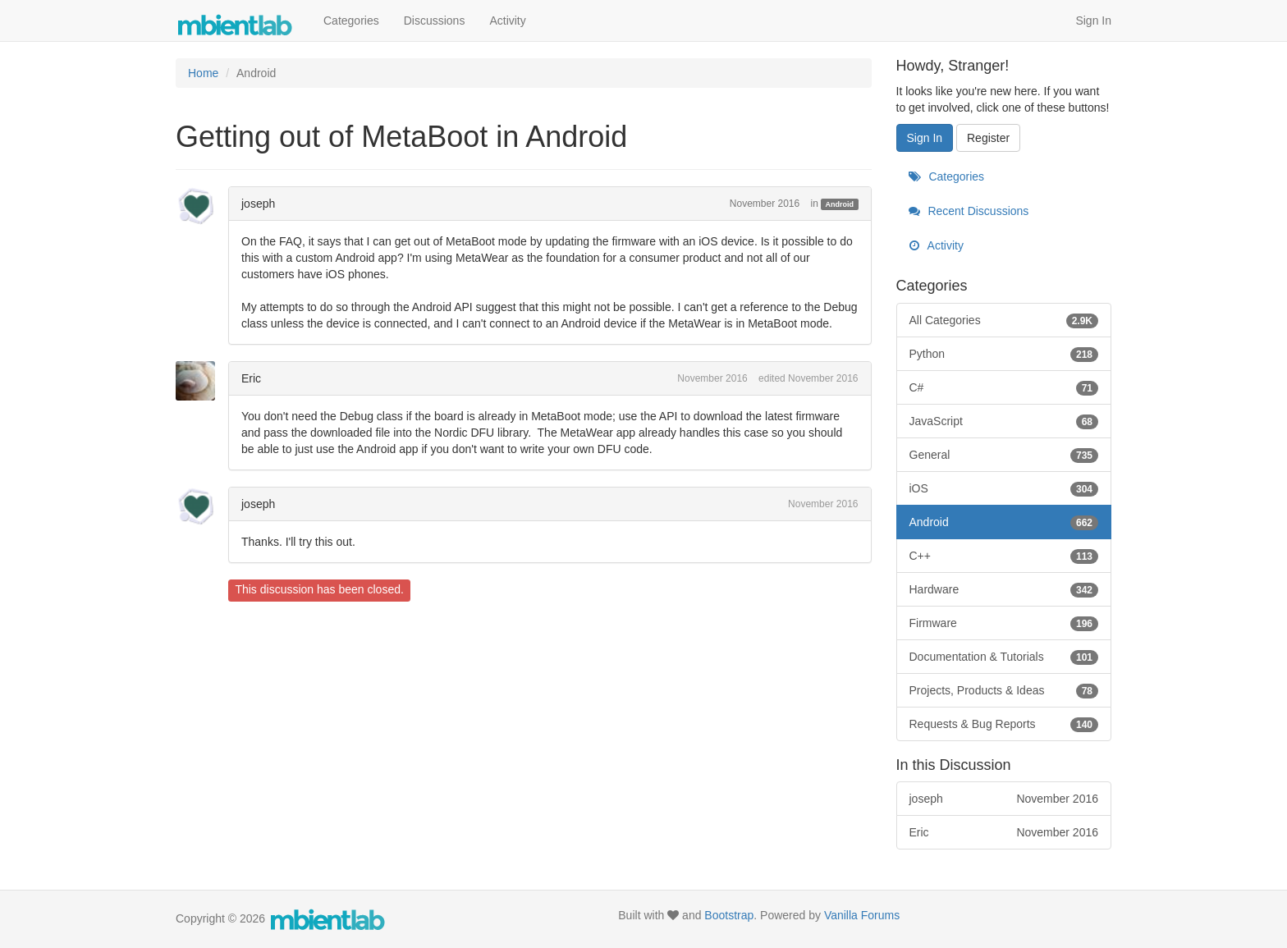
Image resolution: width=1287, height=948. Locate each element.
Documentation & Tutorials (1004, 656)
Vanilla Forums (862, 915)
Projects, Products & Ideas (1004, 690)
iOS (1004, 488)
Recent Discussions (969, 211)
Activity (507, 20)
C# (1004, 387)
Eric (251, 378)
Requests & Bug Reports (1004, 724)
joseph (258, 203)
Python (1004, 354)
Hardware (1004, 589)
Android (840, 204)
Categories (351, 20)
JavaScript (1004, 421)
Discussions (434, 20)
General (1004, 455)
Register (988, 137)
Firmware (1004, 623)
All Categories (1004, 320)
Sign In (1093, 20)
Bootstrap (728, 915)
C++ (1004, 555)
